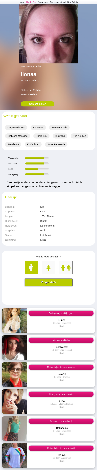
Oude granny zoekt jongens (61, 313)
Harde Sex (31, 2)
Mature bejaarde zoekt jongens (61, 367)
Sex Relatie (72, 2)
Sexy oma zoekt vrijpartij (61, 421)
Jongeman (43, 2)
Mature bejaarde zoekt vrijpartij (61, 448)
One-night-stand (58, 2)
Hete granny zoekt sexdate (61, 394)
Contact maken (37, 103)
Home (22, 2)
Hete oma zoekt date (61, 340)
